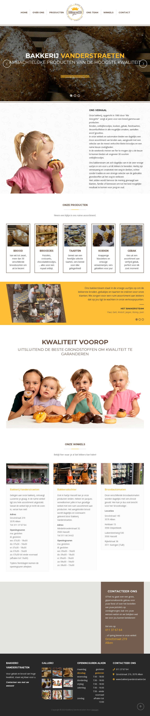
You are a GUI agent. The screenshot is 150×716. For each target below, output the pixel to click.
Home (24, 12)
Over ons (38, 12)
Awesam (94, 710)
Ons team (92, 12)
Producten (56, 12)
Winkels (108, 12)
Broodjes (46, 250)
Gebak (132, 250)
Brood (18, 250)
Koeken (103, 250)
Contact (124, 12)
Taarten (75, 250)
